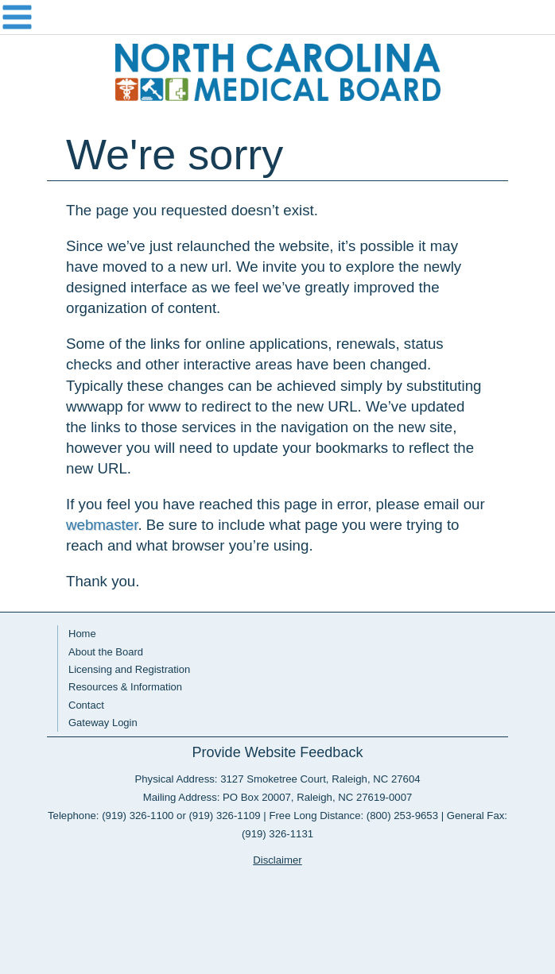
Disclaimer (277, 860)
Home (82, 634)
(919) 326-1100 (137, 815)
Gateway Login (103, 723)
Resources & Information (125, 687)
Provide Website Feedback (277, 752)
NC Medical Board (277, 72)
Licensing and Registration (129, 669)
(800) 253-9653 (402, 815)
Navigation (277, 17)
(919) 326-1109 (224, 815)
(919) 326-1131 (277, 834)
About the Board (105, 652)
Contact (86, 705)
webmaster (102, 524)
